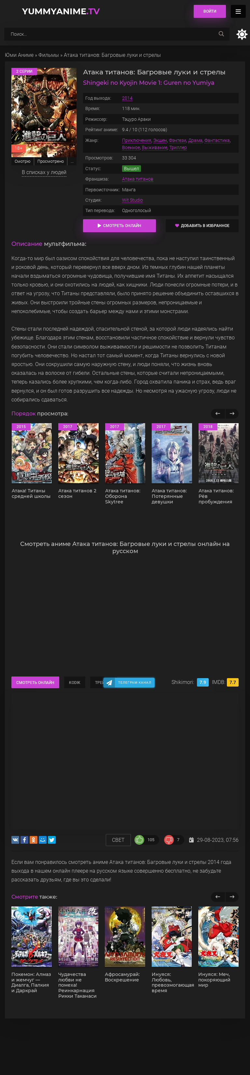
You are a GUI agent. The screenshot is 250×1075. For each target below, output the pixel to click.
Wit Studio (132, 200)
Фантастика (217, 140)
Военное (131, 147)
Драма (195, 140)
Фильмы (48, 55)
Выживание (154, 147)
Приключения (136, 140)
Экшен (160, 140)
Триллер (178, 147)
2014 (127, 98)
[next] (232, 897)
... (72, 161)
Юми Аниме (19, 55)
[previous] (218, 897)
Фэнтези (177, 140)
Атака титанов (137, 179)
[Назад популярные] (218, 414)
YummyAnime (61, 11)
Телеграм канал (134, 682)
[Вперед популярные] (232, 414)
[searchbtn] (221, 34)
